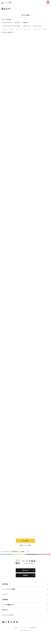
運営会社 (16, 627)
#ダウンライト (26, 26)
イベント (5, 594)
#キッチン (17, 22)
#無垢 (45, 29)
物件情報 (5, 584)
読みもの (5, 610)
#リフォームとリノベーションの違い (11, 26)
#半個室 (5, 29)
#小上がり (18, 29)
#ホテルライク (27, 29)
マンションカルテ (8, 615)
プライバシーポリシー (24, 627)
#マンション (37, 29)
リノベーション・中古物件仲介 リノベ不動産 (13, 551)
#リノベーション (38, 26)
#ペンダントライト (7, 22)
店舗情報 (5, 599)
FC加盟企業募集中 (33, 627)
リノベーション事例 (8, 589)
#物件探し (25, 22)
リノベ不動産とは (8, 604)
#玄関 (11, 29)
